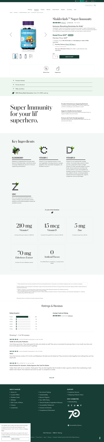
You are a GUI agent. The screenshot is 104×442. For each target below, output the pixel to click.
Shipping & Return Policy (75, 394)
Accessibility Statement (47, 405)
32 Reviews (63, 22)
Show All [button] (51, 377)
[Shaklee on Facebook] (71, 405)
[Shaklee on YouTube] (77, 405)
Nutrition (36, 9)
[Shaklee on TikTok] (74, 404)
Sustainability (44, 394)
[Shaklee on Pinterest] (81, 405)
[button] (52, 80)
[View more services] (70, 23)
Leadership (14, 407)
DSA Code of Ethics (17, 402)
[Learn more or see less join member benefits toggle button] (55, 42)
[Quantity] (55, 56)
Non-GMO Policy (45, 400)
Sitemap (49, 437)
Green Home (55, 9)
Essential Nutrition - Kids (25, 12)
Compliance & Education (47, 410)
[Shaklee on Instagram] (68, 405)
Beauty (48, 9)
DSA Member (47, 433)
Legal (45, 437)
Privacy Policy (39, 437)
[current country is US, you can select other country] (87, 1)
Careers (13, 405)
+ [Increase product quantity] (57, 57)
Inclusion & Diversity (46, 407)
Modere (63, 9)
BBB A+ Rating (57, 433)
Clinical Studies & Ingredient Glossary (51, 402)
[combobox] (89, 5)
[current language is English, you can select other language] (93, 1)
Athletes (13, 400)
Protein (43, 9)
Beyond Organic (45, 397)
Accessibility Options (76, 425)
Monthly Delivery (59, 44)
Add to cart (69, 56)
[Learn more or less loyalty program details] (58, 50)
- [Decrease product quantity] (53, 57)
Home (11, 12)
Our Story (69, 9)
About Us (13, 392)
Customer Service (73, 392)
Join (75, 9)
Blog (72, 401)
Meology (30, 9)
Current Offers (15, 394)
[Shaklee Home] (52, 5)
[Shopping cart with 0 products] (82, 1)
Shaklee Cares (15, 397)
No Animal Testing (45, 392)
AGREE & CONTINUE (15, 439)
